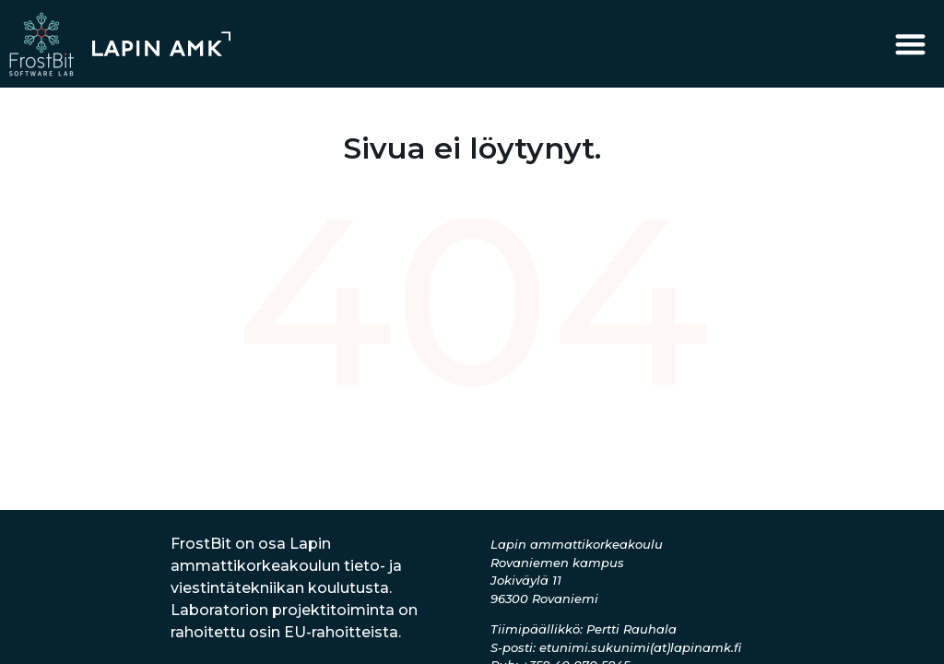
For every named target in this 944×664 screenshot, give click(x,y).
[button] (911, 43)
